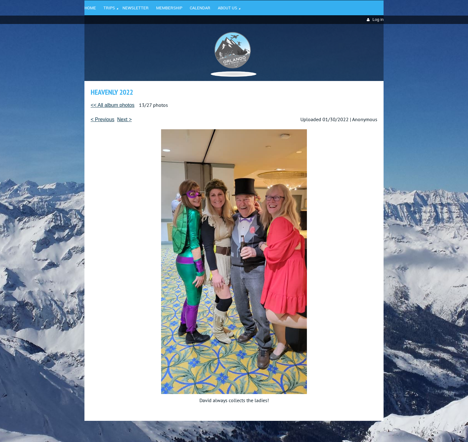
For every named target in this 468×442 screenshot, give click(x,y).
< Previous (102, 119)
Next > (124, 119)
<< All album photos (113, 105)
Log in (378, 19)
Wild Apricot (329, 429)
